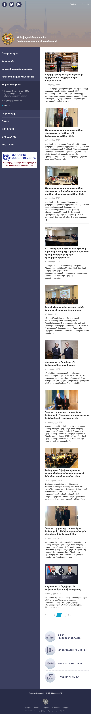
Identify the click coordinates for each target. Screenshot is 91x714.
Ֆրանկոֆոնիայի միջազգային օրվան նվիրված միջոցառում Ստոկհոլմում (64, 308)
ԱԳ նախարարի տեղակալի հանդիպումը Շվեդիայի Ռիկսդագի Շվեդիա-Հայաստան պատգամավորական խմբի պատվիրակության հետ (67, 253)
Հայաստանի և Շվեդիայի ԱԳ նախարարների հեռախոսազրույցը (63, 588)
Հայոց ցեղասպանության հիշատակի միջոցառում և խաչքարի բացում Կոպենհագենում (64, 77)
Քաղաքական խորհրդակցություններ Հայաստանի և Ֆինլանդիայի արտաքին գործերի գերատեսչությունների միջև (65, 191)
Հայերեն (85, 4)
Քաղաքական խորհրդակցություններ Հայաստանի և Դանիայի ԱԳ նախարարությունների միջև (64, 133)
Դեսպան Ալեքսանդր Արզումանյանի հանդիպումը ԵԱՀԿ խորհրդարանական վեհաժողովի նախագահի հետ (65, 531)
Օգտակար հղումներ (13, 100)
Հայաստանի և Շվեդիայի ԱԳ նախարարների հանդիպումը (60, 363)
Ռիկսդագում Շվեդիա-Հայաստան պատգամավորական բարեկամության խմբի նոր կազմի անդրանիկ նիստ (64, 473)
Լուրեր (7, 105)
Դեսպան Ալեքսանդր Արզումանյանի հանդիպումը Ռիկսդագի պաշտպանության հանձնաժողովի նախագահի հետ (67, 415)
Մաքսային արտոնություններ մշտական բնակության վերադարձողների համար (16, 93)
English (73, 4)
